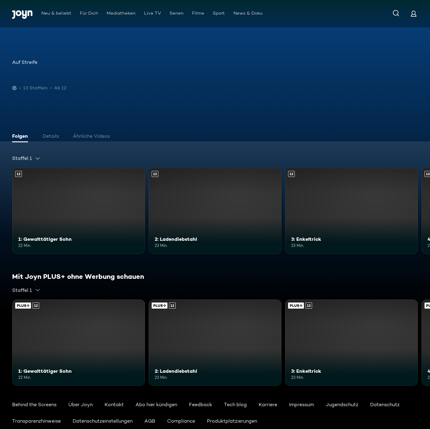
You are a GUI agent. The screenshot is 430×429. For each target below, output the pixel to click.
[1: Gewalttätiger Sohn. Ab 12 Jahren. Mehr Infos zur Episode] (78, 211)
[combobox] (26, 158)
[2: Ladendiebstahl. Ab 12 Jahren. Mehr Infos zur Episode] (215, 211)
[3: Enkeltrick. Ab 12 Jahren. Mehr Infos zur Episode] (351, 211)
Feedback (200, 404)
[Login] (413, 13)
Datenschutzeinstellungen (102, 421)
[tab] (21, 136)
